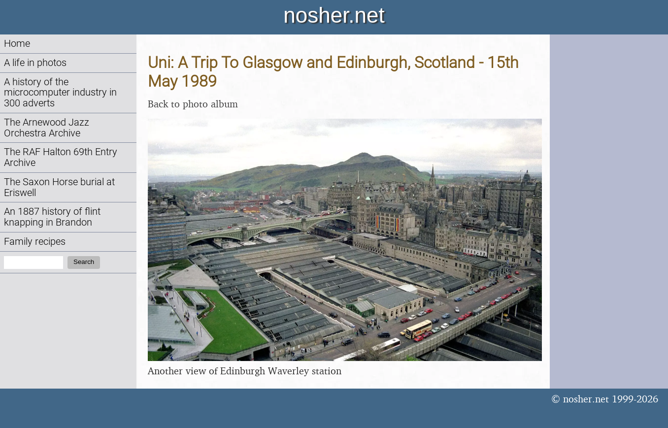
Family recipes (35, 241)
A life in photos (35, 62)
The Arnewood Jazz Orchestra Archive (46, 128)
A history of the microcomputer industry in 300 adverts (60, 92)
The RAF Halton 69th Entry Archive (60, 157)
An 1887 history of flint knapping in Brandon (52, 217)
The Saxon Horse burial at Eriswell (59, 187)
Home (17, 43)
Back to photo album (193, 104)
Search (83, 261)
